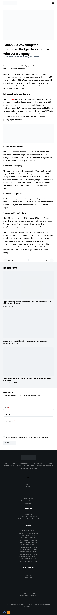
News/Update (34, 57)
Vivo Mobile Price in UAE (28, 538)
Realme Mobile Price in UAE (28, 545)
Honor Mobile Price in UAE (28, 549)
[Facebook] (4, 612)
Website (7, 414)
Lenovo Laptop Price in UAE (28, 596)
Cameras (28, 514)
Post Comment (9, 443)
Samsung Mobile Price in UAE (28, 533)
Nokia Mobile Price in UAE (28, 554)
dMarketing (28, 606)
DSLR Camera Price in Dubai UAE (28, 519)
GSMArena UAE (28, 573)
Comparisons (28, 575)
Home (29, 482)
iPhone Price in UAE (28, 535)
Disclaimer (28, 503)
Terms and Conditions (28, 501)
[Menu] (53, 3)
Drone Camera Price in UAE (28, 517)
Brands (28, 580)
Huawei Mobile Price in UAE (28, 540)
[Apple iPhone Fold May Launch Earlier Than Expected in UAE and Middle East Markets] (28, 361)
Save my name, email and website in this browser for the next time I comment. (27, 437)
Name (7, 401)
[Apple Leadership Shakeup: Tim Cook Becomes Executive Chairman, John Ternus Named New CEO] (28, 285)
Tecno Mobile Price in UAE (28, 561)
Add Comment (10, 421)
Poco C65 (11, 99)
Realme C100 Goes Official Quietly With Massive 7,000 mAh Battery (26, 341)
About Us (28, 484)
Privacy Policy (28, 498)
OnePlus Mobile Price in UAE (28, 556)
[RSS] (8, 612)
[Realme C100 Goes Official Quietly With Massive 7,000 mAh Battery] (28, 324)
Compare (28, 578)
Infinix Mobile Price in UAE (28, 552)
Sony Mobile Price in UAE (28, 559)
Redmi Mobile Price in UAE (28, 542)
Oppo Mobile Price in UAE (28, 547)
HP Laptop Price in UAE (28, 593)
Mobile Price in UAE (28, 531)
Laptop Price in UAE (28, 591)
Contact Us (28, 487)
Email (7, 408)
